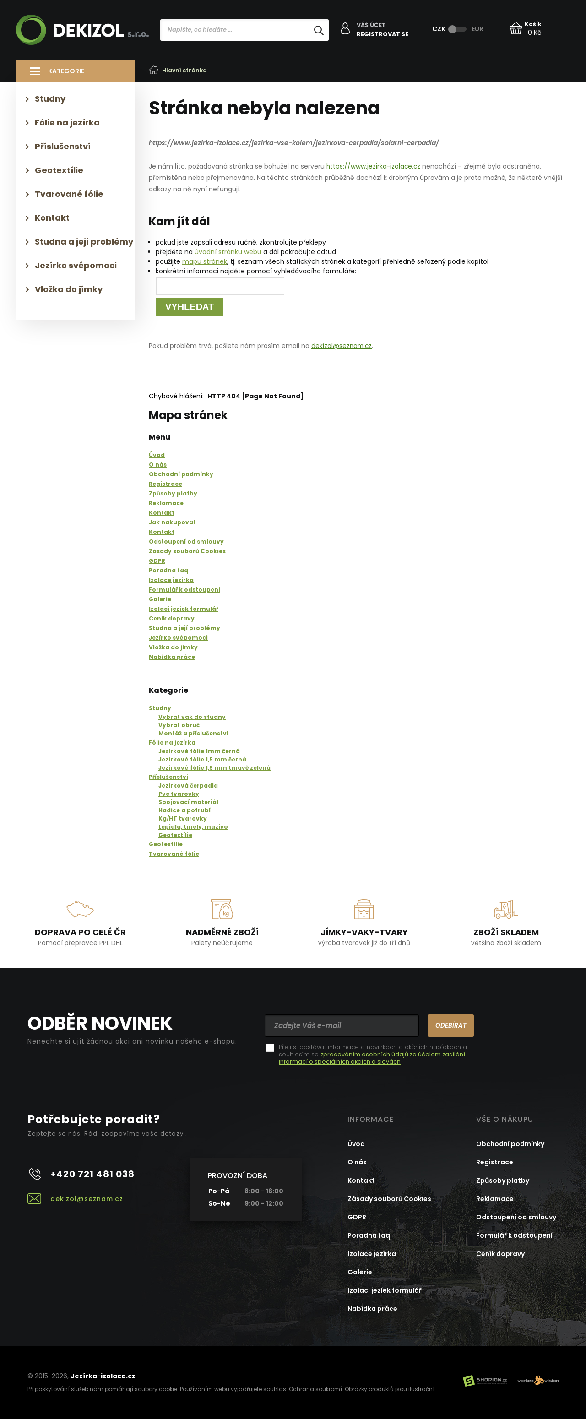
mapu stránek (204, 261)
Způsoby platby (502, 1180)
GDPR (356, 1216)
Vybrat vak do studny (192, 716)
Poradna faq (368, 1235)
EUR (477, 28)
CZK (438, 28)
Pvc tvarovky (178, 793)
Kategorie (66, 71)
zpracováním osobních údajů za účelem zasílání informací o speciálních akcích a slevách (373, 1057)
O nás (357, 1161)
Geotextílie (175, 834)
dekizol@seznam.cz (342, 345)
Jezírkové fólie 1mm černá (199, 751)
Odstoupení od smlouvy (516, 1216)
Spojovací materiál (188, 801)
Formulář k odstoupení (514, 1235)
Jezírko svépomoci (76, 265)
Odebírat (447, 1024)
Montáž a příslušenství (193, 733)
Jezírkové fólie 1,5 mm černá (202, 759)
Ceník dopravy (500, 1253)
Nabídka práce (372, 1308)
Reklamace (495, 1198)
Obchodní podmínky (510, 1143)
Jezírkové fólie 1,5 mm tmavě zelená (214, 767)
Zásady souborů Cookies (389, 1198)
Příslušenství (168, 776)
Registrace (494, 1161)
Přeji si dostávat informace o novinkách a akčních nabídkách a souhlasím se (373, 1054)
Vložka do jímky (69, 289)
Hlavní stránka (180, 70)
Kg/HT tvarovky (182, 818)
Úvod (356, 1143)
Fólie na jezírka (172, 742)
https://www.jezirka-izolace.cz (374, 166)
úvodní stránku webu (228, 251)
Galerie (359, 1271)
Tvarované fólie (174, 853)
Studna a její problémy (84, 241)
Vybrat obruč (179, 725)
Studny (160, 708)
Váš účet (372, 26)
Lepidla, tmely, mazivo (193, 826)
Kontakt (52, 217)
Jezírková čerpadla (188, 785)
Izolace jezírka (371, 1253)
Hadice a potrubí (184, 810)
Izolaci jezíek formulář (384, 1289)
